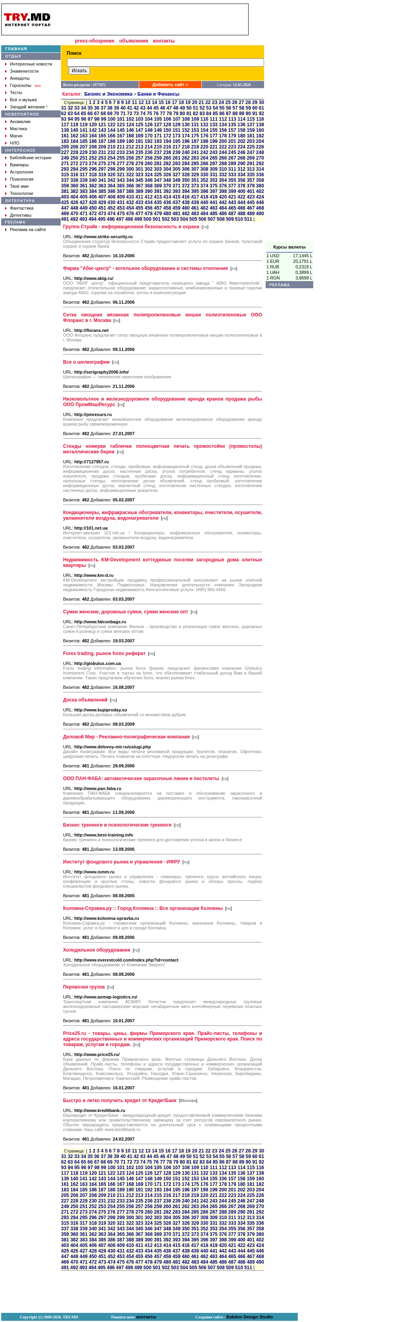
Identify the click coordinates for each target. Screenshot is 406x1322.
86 (221, 113)
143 (102, 130)
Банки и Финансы (159, 94)
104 (149, 119)
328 (186, 174)
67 (96, 113)
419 (214, 197)
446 (260, 202)
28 (248, 102)
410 (130, 197)
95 (77, 119)
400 (241, 191)
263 (195, 158)
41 (129, 108)
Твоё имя (19, 186)
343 (121, 180)
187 (102, 141)
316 (74, 174)
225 (251, 147)
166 (111, 136)
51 (195, 108)
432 (130, 202)
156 (223, 130)
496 (111, 219)
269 (251, 158)
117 (65, 124)
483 (195, 213)
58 (241, 108)
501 (157, 219)
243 (214, 152)
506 (202, 219)
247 (251, 152)
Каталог (71, 94)
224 (241, 147)
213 (139, 147)
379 (251, 186)
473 (102, 213)
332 (223, 174)
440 (204, 202)
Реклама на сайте (28, 229)
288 (223, 163)
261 (176, 158)
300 (130, 169)
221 (214, 147)
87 (228, 113)
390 (149, 191)
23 (214, 102)
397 (214, 191)
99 (103, 119)
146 (130, 130)
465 (232, 208)
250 (74, 158)
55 (221, 108)
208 (93, 147)
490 (260, 213)
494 (92, 219)
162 (74, 136)
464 (223, 208)
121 (102, 124)
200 (223, 141)
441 (214, 202)
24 (221, 102)
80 (182, 113)
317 (84, 174)
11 (134, 102)
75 (149, 113)
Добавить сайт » (170, 84)
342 (111, 180)
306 (186, 169)
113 (232, 119)
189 (121, 141)
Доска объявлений (85, 700)
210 (111, 147)
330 (204, 174)
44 (149, 108)
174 (186, 136)
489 (251, 213)
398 (223, 191)
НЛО (14, 143)
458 (167, 208)
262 (186, 158)
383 (84, 191)
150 (167, 130)
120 (93, 124)
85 (215, 113)
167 (121, 136)
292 (260, 163)
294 (74, 169)
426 (74, 202)
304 (167, 169)
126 (149, 124)
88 (234, 113)
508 (221, 219)
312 (241, 169)
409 (121, 197)
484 (204, 213)
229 (84, 152)
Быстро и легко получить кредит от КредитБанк (119, 1100)
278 (130, 163)
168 (130, 136)
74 (143, 113)
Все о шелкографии (86, 362)
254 (111, 158)
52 (202, 108)
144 (111, 130)
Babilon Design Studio (249, 1316)
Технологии (21, 193)
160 (260, 130)
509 (230, 219)
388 (130, 191)
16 (167, 102)
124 (130, 124)
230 (93, 152)
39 (116, 108)
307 (195, 169)
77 (162, 113)
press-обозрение (94, 41)
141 (84, 130)
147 (139, 130)
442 (223, 202)
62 (63, 113)
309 (214, 169)
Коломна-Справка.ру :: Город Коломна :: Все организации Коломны (143, 908)
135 (232, 124)
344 (130, 180)
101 (121, 119)
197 (195, 141)
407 (102, 197)
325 (158, 174)
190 (130, 141)
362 (93, 186)
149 (158, 130)
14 (154, 102)
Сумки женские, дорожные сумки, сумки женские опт (125, 612)
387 (121, 191)
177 (214, 136)
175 (195, 136)
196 (186, 141)
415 (176, 197)
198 (204, 141)
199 (214, 141)
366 (130, 186)
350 (186, 180)
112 (223, 119)
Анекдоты (20, 78)
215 (158, 147)
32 (70, 108)
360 (74, 186)
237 (158, 152)
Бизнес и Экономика (108, 94)
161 (65, 136)
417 (195, 197)
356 (241, 180)
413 (158, 197)
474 (111, 213)
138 (260, 124)
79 (175, 113)
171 (158, 136)
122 (111, 124)
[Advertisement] (289, 123)
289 (232, 163)
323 (139, 174)
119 (84, 124)
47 (169, 108)
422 (241, 197)
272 (74, 163)
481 (176, 213)
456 (149, 208)
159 (251, 130)
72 (129, 113)
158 (241, 130)
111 (214, 119)
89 (241, 113)
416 (186, 197)
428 (93, 202)
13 (147, 102)
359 (65, 186)
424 (260, 197)
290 (241, 163)
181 (251, 136)
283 (176, 163)
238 (167, 152)
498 (129, 219)
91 (254, 113)
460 (186, 208)
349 (176, 180)
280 (149, 163)
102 (130, 119)
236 (149, 152)
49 (182, 108)
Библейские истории (31, 157)
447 (65, 208)
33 (76, 108)
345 (139, 180)
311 (232, 169)
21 (201, 102)
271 (65, 163)
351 (195, 180)
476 (130, 213)
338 (74, 180)
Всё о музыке (23, 99)
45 (156, 108)
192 (149, 141)
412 (149, 197)
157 (232, 130)
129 (176, 124)
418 (204, 197)
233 (121, 152)
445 (251, 202)
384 (93, 191)
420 (223, 197)
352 (204, 180)
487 (232, 213)
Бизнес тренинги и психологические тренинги (117, 825)
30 (261, 102)
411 (139, 197)
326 (167, 174)
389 (139, 191)
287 (214, 163)
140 (74, 130)
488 (241, 213)
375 (214, 186)
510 (239, 219)
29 (254, 102)
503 (175, 219)
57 (234, 108)
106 (167, 119)
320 (111, 174)
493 (83, 219)
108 (186, 119)
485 (214, 213)
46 (162, 108)
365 (121, 186)
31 (63, 108)
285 (195, 163)
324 (149, 174)
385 (102, 191)
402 (260, 191)
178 (223, 136)
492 (74, 219)
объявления (133, 41)
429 (102, 202)
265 (214, 158)
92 (261, 113)
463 (214, 208)
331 (214, 174)
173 (176, 136)
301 (139, 169)
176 (204, 136)
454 (130, 208)
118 (74, 124)
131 (195, 124)
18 (181, 102)
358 (260, 180)
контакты (164, 41)
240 (186, 152)
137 (251, 124)
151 (176, 130)
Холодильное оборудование (96, 950)
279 (139, 163)
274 (93, 163)
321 (121, 174)
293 (65, 169)
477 (139, 213)
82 (195, 113)
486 (223, 213)
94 (70, 119)
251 (84, 158)
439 (195, 202)
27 (241, 102)
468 (260, 208)
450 (93, 208)
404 (74, 197)
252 (93, 158)
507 (212, 219)
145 (121, 130)
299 (121, 169)
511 (248, 219)
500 (147, 219)
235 (139, 152)
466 (241, 208)
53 (208, 108)
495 (101, 219)
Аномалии (20, 121)
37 (103, 108)
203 (251, 141)
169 (139, 136)
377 (232, 186)
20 (194, 102)
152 (186, 130)
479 (158, 213)
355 (232, 180)
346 (149, 180)
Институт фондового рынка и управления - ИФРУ (121, 862)
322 (130, 174)
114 (241, 119)
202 (241, 141)
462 (204, 208)
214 (149, 147)
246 (241, 152)
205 (65, 147)
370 (167, 186)
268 (241, 158)
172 (167, 136)
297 (102, 169)
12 (141, 102)
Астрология (21, 172)
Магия (16, 135)
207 (84, 147)
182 (260, 136)
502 (166, 219)
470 (74, 213)
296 (93, 169)
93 (63, 119)
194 (167, 141)
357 (251, 180)
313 (251, 169)
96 (83, 119)
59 (248, 108)
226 (260, 147)
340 (93, 180)
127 (158, 124)
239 (176, 152)
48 (175, 108)
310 (223, 169)
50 (189, 108)
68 (103, 113)
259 (158, 158)
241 (195, 152)
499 (138, 219)
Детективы (20, 215)
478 (149, 213)
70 (116, 113)
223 (232, 147)
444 (241, 202)
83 (202, 113)
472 (93, 213)
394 (186, 191)
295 (84, 169)
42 (136, 108)
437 (176, 202)
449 (84, 208)
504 (184, 219)
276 (111, 163)
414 (167, 197)
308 (204, 169)
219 (195, 147)
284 (186, 163)
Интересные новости (31, 64)
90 (248, 113)
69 (109, 113)
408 (111, 197)
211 (121, 147)
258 (149, 158)
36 (96, 108)
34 (83, 108)
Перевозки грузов (84, 987)
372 (186, 186)
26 (234, 102)
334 (241, 174)
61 (261, 108)
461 (195, 208)
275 (102, 163)
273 (84, 163)
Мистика (18, 128)
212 (130, 147)
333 (232, 174)
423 (251, 197)
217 (176, 147)
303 (158, 169)
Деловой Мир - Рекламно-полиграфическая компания (126, 737)
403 (65, 197)
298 (111, 169)
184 (74, 141)
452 (111, 208)
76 (156, 113)
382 (74, 191)
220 (204, 147)
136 (241, 124)
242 (204, 152)
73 (136, 113)
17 (174, 102)
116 (260, 119)
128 (167, 124)
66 (90, 113)
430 (111, 202)
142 (93, 130)
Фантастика (21, 208)
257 (139, 158)
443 (232, 202)
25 (228, 102)
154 (204, 130)
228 (74, 152)
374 (204, 186)
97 (90, 119)
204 (260, 141)
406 (93, 197)
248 (260, 152)
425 (65, 202)
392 (167, 191)
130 (186, 124)
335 (251, 174)
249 (65, 158)
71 (123, 113)
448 (74, 208)
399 (232, 191)
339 (84, 180)
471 (84, 213)
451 (102, 208)
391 (158, 191)
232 (111, 152)
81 (189, 113)
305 (176, 169)
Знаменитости (24, 71)
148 (149, 130)
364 (111, 186)
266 (223, 158)
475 (121, 213)
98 (97, 119)
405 (84, 197)
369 (158, 186)
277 (121, 163)
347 (158, 180)
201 (232, 141)
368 (149, 186)
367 (139, 186)
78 (169, 113)
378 (241, 186)
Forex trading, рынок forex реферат (104, 653)
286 (204, 163)
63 (70, 113)
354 (223, 180)
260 (167, 158)
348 (167, 180)
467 (251, 208)
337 (65, 180)
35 (90, 108)
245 (232, 152)
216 (167, 147)
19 (187, 102)
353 (214, 180)
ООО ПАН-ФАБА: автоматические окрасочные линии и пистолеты (141, 778)
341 (102, 180)
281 (158, 163)
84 (208, 113)
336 (260, 174)
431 (121, 202)
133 (214, 124)
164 (93, 136)
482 (186, 213)
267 (232, 158)
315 (65, 174)
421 (232, 197)
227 (65, 152)
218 (186, 147)
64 (76, 113)
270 (260, 158)
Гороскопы (20, 85)
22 (208, 102)
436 (167, 202)
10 (127, 102)
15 (161, 102)
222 (223, 147)
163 (84, 136)
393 (176, 191)
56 (228, 108)
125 (139, 124)
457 (158, 208)
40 (123, 108)
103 (140, 119)
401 (251, 191)
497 (120, 219)
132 (204, 124)
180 (241, 136)
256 (130, 158)
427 (84, 202)
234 (130, 152)
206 (74, 147)
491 (65, 219)
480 (167, 213)
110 (204, 119)
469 (65, 213)
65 (83, 113)
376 (223, 186)
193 (158, 141)
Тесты (16, 92)
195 (176, 141)
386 (111, 191)
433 (139, 202)
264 (204, 158)
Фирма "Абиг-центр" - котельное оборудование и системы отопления (145, 268)
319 (102, 174)
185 (84, 141)
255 (121, 158)
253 (102, 158)
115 (251, 119)
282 (167, 163)
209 (102, 147)
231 (102, 152)
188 (111, 141)
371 (176, 186)
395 (195, 191)
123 (121, 124)
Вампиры (19, 164)
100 (111, 119)
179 (232, 136)
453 (121, 208)
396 (204, 191)
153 (195, 130)
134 (223, 124)
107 (176, 119)
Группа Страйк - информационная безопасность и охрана (131, 226)
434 (149, 202)
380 (260, 186)
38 (109, 108)
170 (149, 136)
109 (195, 119)
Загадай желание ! (28, 106)
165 (102, 136)
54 (215, 108)
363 (102, 186)
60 (254, 108)
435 (158, 202)
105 (158, 119)
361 (84, 186)
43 (143, 108)
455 (139, 208)
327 (176, 174)
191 (139, 141)
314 (260, 169)
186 (93, 141)
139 (65, 130)
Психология (22, 179)
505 (193, 219)
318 (93, 174)
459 (176, 208)
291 (251, 163)
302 (149, 169)
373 (195, 186)
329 (195, 174)
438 (186, 202)
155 (214, 130)
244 (223, 152)
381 (65, 191)
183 (65, 141)
